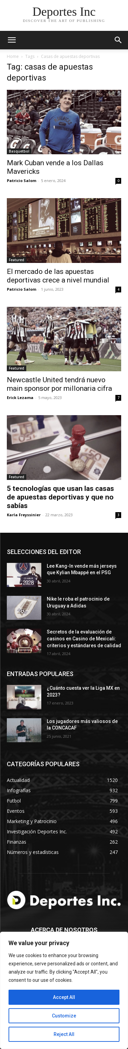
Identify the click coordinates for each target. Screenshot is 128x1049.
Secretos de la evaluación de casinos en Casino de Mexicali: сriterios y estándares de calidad (84, 638)
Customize (64, 1015)
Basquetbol (19, 151)
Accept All (64, 997)
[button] (118, 40)
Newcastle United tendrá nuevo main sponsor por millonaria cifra (59, 384)
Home (13, 56)
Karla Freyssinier (24, 514)
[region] (64, 990)
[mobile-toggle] (12, 40)
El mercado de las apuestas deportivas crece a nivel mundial (58, 275)
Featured (16, 259)
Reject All (64, 1034)
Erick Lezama (20, 397)
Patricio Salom (21, 180)
